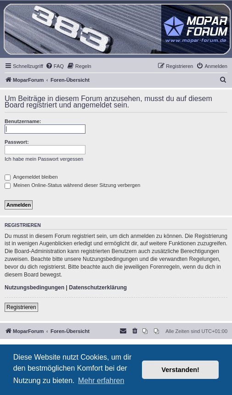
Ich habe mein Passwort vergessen (44, 159)
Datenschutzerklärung (98, 287)
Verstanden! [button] (180, 369)
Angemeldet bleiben (31, 177)
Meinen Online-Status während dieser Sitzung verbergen (72, 185)
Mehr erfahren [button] (101, 380)
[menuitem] (54, 66)
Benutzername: (23, 121)
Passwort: (17, 142)
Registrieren (21, 307)
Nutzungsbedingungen (34, 287)
